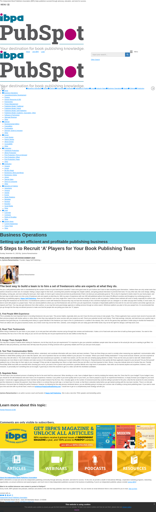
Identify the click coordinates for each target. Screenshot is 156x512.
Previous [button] (3, 88)
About (28, 52)
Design (45, 88)
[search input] (108, 54)
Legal (92, 88)
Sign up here (133, 489)
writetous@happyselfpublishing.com (48, 386)
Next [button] (153, 88)
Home (5, 91)
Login (43, 52)
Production (59, 88)
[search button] (127, 54)
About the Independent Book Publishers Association (18, 477)
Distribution (68, 88)
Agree (76, 510)
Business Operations (34, 88)
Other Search (95, 60)
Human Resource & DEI (8, 410)
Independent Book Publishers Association (13, 497)
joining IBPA (132, 482)
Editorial (51, 88)
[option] (34, 88)
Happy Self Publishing (28, 298)
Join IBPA (35, 52)
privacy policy (126, 507)
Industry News (100, 88)
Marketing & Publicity (81, 88)
